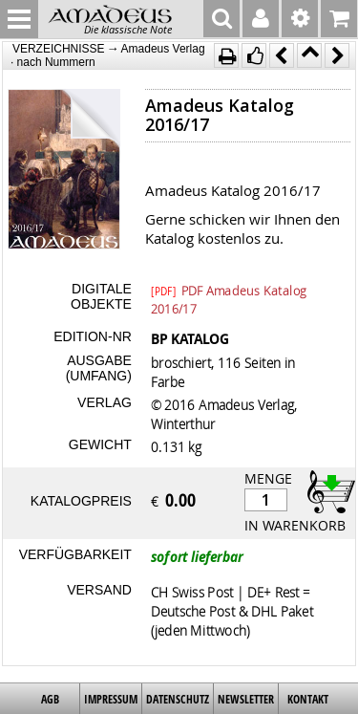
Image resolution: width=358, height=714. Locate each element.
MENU (19, 19)
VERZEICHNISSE (58, 48)
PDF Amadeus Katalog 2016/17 (228, 289)
